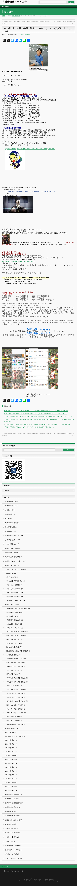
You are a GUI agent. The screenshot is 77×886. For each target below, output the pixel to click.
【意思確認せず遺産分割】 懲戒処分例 (18, 651)
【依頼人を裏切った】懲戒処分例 (15, 635)
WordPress (29, 881)
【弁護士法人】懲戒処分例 (13, 720)
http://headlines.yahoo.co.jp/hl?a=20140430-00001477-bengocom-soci (30, 149)
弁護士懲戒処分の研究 (12, 798)
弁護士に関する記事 (11, 506)
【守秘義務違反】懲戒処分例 (14, 596)
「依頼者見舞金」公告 (12, 544)
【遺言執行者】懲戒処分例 (14, 647)
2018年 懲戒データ (11, 767)
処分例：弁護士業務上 (12, 604)
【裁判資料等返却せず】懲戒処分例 (16, 682)
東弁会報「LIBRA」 (11, 527)
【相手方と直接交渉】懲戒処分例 (15, 689)
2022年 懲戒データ (11, 751)
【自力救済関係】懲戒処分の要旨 (15, 658)
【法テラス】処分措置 (12, 837)
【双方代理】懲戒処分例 (13, 674)
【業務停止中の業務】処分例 (14, 612)
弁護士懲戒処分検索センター (14, 535)
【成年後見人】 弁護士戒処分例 (15, 600)
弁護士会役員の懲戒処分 (13, 845)
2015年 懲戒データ (11, 778)
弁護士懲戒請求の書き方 (13, 807)
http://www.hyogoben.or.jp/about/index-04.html (18, 261)
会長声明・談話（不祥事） (13, 540)
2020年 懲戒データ (11, 759)
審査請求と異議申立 (11, 824)
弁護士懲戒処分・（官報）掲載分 (15, 561)
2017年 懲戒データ (11, 771)
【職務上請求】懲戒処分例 (13, 670)
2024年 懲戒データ (11, 744)
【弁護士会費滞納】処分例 (13, 639)
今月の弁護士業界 (16, 15)
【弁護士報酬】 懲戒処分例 (13, 624)
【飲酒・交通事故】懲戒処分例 (15, 709)
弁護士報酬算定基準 (11, 501)
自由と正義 (8, 518)
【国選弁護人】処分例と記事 (14, 628)
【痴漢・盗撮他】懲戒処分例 (14, 592)
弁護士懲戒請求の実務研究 (13, 794)
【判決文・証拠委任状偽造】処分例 (16, 631)
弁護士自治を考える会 (14, 1)
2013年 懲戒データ (11, 786)
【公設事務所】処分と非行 (13, 685)
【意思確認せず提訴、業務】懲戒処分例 (17, 608)
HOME (3, 15)
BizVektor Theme (38, 881)
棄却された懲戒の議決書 (13, 833)
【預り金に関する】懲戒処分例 (15, 693)
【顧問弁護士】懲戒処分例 (13, 716)
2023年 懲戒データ (11, 748)
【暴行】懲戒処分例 (11, 577)
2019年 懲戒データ (11, 763)
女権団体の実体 (10, 510)
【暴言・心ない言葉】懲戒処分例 (15, 569)
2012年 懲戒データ (11, 790)
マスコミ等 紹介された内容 (13, 858)
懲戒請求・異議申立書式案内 (14, 803)
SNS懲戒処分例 (11, 573)
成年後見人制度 (10, 841)
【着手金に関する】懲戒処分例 (15, 697)
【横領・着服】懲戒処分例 (13, 585)
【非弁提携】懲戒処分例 (13, 616)
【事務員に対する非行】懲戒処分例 (16, 701)
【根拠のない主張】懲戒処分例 (15, 666)
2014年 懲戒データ (11, 782)
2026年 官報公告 (10, 732)
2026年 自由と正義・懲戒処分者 (15, 736)
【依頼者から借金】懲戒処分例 (15, 662)
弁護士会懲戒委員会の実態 (13, 820)
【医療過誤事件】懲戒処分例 (14, 620)
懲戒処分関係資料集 (11, 828)
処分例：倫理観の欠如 (12, 565)
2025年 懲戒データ (11, 740)
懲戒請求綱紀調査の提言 (13, 815)
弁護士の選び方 (10, 514)
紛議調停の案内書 (10, 811)
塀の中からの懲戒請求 (12, 854)
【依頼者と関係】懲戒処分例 (14, 589)
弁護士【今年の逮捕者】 (13, 548)
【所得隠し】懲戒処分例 (13, 655)
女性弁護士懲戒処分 (11, 552)
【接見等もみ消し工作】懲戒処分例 (16, 678)
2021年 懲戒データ (11, 755)
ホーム (6, 866)
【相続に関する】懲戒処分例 (14, 643)
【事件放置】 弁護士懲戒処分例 (15, 581)
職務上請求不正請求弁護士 (13, 850)
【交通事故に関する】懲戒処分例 (15, 712)
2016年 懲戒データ (11, 775)
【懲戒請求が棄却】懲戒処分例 (15, 724)
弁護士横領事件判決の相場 (13, 557)
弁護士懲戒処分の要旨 (12, 523)
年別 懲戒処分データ (11, 728)
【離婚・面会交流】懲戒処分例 (15, 705)
